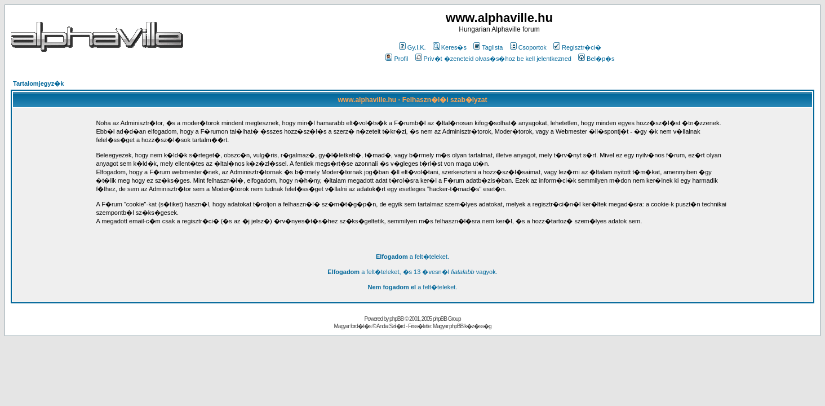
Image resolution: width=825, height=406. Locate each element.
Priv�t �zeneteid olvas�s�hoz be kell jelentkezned (493, 58)
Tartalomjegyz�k (38, 83)
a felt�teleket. (412, 256)
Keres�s (450, 47)
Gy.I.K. (412, 47)
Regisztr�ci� (577, 47)
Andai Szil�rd (390, 326)
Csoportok (528, 47)
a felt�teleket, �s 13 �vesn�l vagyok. (412, 271)
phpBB (396, 319)
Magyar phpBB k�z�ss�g (462, 326)
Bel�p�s (596, 58)
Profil (396, 58)
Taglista (488, 47)
